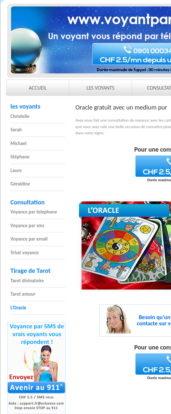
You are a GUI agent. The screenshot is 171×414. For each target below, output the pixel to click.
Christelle (19, 116)
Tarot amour (22, 294)
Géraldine (20, 184)
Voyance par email (28, 239)
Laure (16, 170)
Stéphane (20, 157)
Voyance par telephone (33, 212)
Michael (18, 143)
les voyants (25, 106)
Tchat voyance (24, 253)
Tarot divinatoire (27, 281)
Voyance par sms (27, 226)
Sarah (16, 130)
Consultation (27, 202)
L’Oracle (18, 308)
